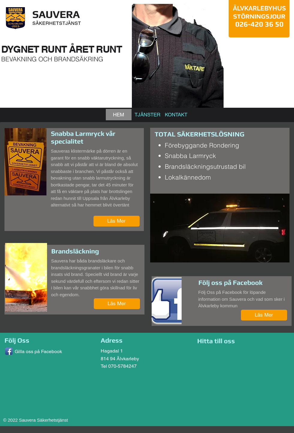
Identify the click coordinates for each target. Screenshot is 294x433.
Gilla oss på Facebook (38, 351)
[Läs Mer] (117, 221)
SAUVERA (56, 14)
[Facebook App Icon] (9, 351)
